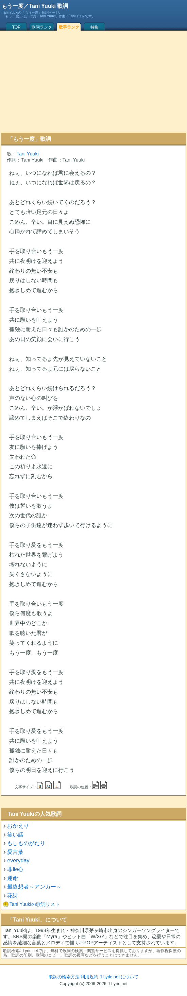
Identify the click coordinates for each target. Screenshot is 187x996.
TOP (16, 27)
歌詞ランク (42, 27)
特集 (94, 27)
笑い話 (15, 835)
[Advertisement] (93, 81)
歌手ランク (69, 27)
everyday (18, 860)
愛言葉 (15, 852)
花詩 (12, 895)
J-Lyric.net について (119, 976)
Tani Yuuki (27, 153)
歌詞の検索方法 (64, 976)
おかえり (18, 826)
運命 (12, 878)
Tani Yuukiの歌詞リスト (35, 904)
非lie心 (15, 869)
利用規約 (89, 976)
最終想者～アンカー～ (34, 887)
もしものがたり (26, 843)
